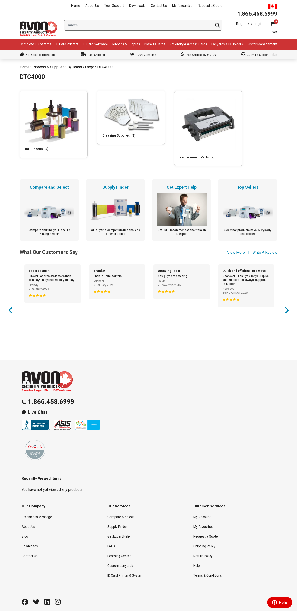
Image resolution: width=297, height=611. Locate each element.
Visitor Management (262, 44)
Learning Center (119, 545)
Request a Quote (210, 5)
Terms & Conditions (207, 564)
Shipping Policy (204, 535)
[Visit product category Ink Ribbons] (48, 120)
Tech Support (114, 5)
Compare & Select (120, 506)
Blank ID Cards (154, 44)
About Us (92, 5)
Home (75, 5)
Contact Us (159, 5)
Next (286, 301)
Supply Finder (117, 516)
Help (196, 555)
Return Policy (203, 545)
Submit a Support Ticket (259, 54)
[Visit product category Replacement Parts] (181, 123)
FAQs (111, 535)
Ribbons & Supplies (126, 44)
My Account (202, 506)
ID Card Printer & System (125, 564)
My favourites (182, 5)
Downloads (137, 5)
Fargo (89, 67)
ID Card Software (95, 44)
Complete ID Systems (35, 44)
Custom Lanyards (120, 555)
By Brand (75, 67)
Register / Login (249, 24)
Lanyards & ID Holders (227, 44)
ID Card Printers (67, 44)
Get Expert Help (118, 525)
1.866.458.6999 (51, 390)
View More (236, 241)
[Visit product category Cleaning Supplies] (114, 114)
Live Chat (37, 401)
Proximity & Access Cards (188, 44)
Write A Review (264, 241)
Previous (10, 301)
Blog (25, 525)
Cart (274, 32)
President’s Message (37, 506)
